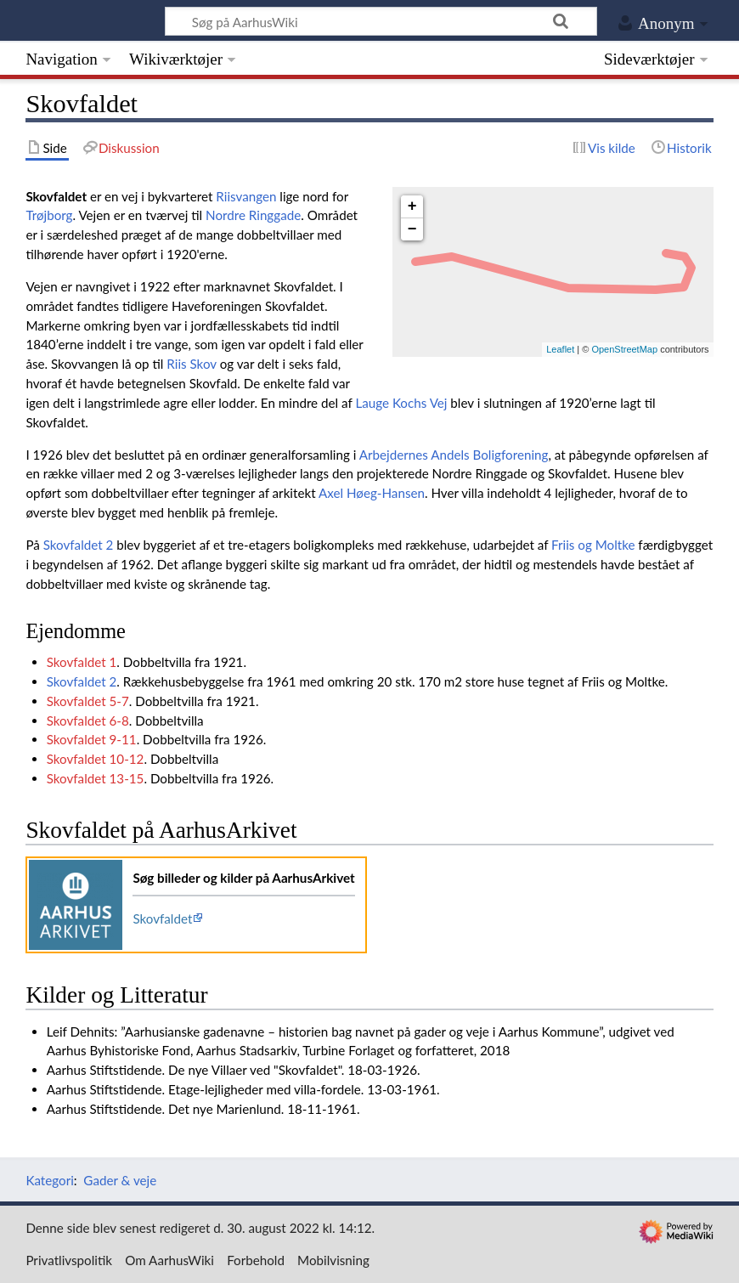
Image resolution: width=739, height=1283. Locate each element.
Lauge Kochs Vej (401, 402)
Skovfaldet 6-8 (88, 720)
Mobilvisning (333, 1260)
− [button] (412, 229)
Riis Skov (191, 363)
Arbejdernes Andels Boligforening (454, 454)
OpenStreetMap (624, 349)
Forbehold (256, 1260)
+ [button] (412, 206)
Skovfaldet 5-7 (88, 701)
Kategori (49, 1180)
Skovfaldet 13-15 (95, 778)
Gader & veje (119, 1180)
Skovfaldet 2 (78, 544)
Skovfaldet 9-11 (92, 739)
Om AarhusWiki (169, 1260)
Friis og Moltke (593, 544)
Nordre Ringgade (253, 215)
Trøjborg (48, 215)
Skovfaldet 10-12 (95, 758)
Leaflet (560, 349)
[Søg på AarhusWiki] (381, 21)
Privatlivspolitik (68, 1260)
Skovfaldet (162, 918)
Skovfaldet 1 (82, 662)
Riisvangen (246, 196)
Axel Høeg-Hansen (372, 492)
